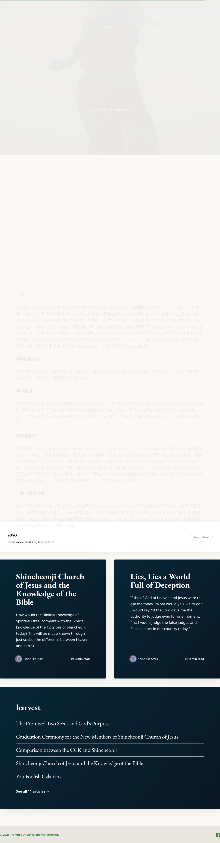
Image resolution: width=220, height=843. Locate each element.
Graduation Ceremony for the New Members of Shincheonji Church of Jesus (97, 736)
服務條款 (199, 8)
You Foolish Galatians (38, 776)
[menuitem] (129, 8)
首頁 (129, 8)
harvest (28, 707)
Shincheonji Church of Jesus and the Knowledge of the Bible (50, 589)
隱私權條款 (174, 8)
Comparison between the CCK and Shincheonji (66, 749)
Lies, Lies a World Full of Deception (160, 580)
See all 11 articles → (33, 791)
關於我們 (149, 8)
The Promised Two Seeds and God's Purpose (62, 723)
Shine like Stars (33, 659)
